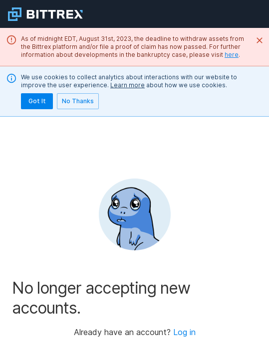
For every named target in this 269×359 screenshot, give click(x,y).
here (232, 54)
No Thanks (77, 101)
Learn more (127, 85)
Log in (184, 332)
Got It (37, 101)
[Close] (259, 40)
